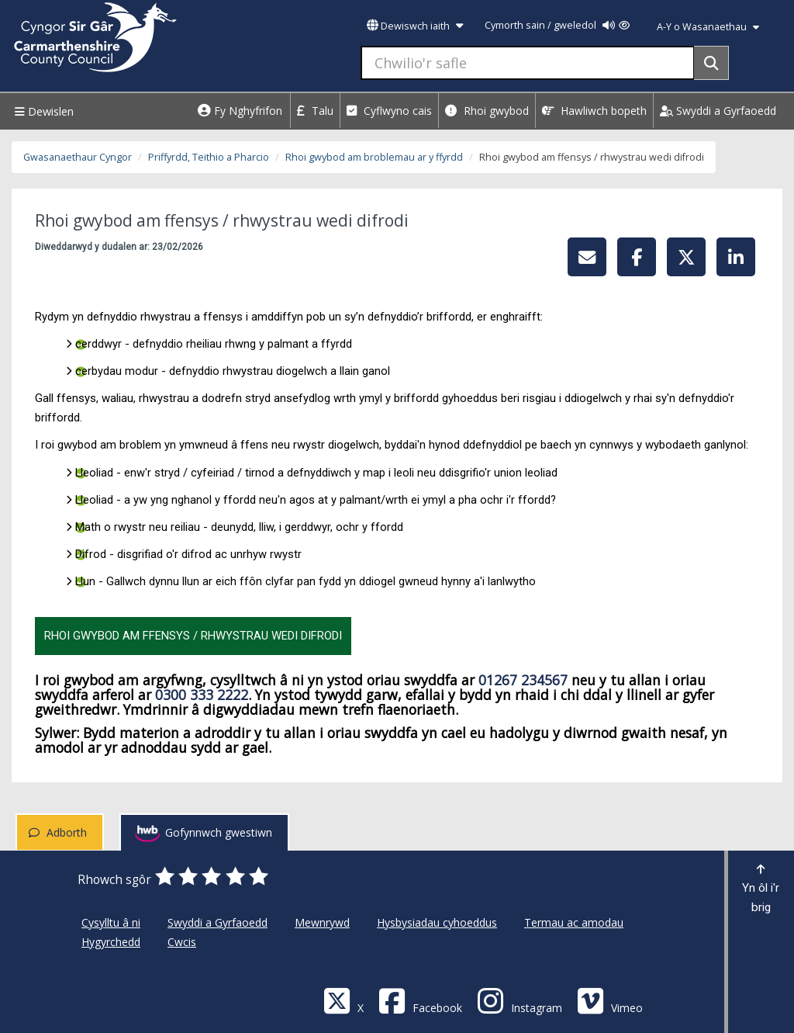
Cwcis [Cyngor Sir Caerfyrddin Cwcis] (181, 941)
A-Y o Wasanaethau (708, 26)
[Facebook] (420, 1000)
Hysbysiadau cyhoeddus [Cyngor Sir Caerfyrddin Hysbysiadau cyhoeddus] (437, 922)
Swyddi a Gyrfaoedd (718, 110)
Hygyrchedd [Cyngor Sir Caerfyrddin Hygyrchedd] (110, 941)
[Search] (711, 63)
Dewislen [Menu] (42, 111)
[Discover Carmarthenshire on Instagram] (519, 1000)
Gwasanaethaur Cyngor (77, 157)
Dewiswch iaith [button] (415, 26)
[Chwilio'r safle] (528, 63)
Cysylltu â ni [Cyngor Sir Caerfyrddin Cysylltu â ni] (110, 922)
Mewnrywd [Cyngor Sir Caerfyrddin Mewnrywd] (322, 922)
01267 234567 (523, 680)
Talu (315, 110)
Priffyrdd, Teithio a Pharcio (208, 157)
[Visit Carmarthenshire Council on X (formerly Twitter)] (343, 1000)
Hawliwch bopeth (594, 110)
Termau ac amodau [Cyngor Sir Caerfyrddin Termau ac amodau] (573, 922)
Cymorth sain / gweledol (557, 25)
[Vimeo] (610, 1000)
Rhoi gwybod (487, 110)
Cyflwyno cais (389, 110)
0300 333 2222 (201, 694)
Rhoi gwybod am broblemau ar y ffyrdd (374, 157)
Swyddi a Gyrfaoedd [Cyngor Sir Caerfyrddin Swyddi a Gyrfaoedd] (217, 922)
